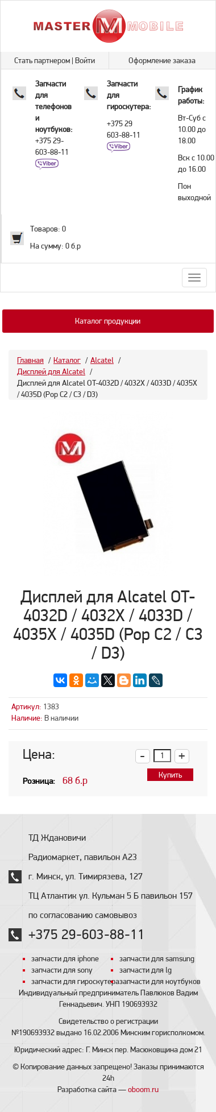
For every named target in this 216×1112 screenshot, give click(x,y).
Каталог (67, 360)
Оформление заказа (162, 60)
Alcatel (102, 360)
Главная (30, 360)
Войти (85, 60)
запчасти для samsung (156, 958)
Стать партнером (42, 60)
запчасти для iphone (65, 958)
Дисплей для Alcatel (51, 371)
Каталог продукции (107, 320)
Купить (170, 774)
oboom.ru (143, 1089)
